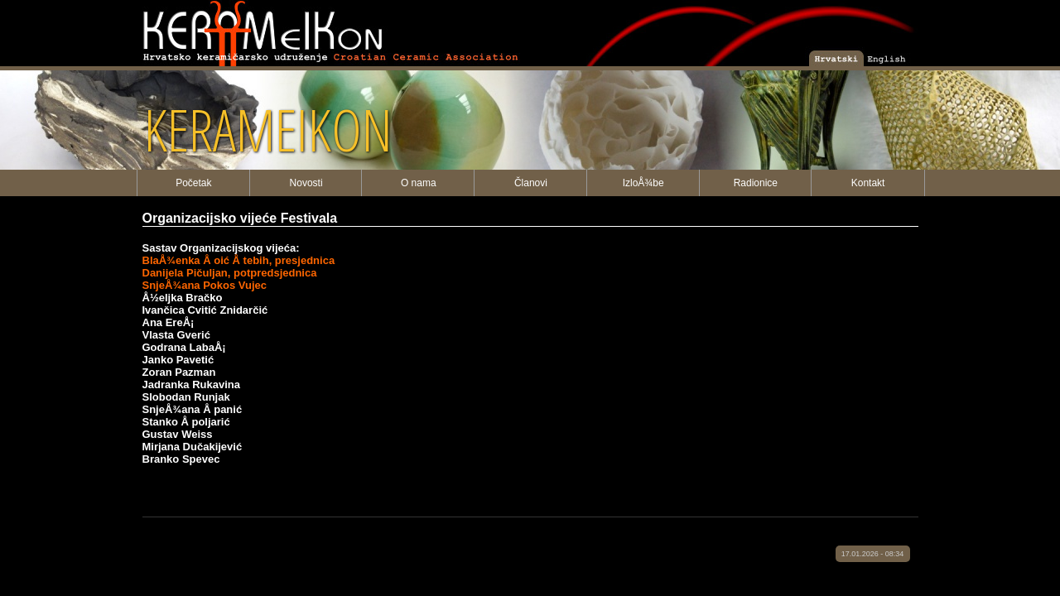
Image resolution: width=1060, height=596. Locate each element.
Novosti (306, 183)
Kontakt (868, 183)
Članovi (530, 183)
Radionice (756, 183)
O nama (418, 183)
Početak (193, 183)
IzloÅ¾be (643, 183)
